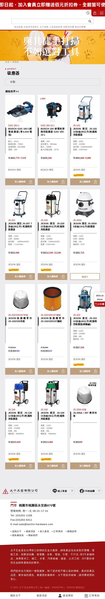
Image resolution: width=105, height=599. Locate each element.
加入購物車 (20, 182)
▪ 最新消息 (29, 531)
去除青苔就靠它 (31, 27)
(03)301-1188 (24, 515)
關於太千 (15, 595)
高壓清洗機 (68, 27)
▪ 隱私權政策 (17, 535)
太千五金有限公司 (17, 13)
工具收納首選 (55, 27)
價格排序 (12, 91)
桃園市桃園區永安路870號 (37, 505)
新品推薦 (18, 27)
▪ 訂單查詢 (57, 531)
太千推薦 (44, 27)
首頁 (7, 62)
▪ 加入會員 (43, 531)
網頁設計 (80, 587)
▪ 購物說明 (71, 531)
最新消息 (42, 595)
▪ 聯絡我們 (32, 535)
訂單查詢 (94, 595)
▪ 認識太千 (16, 531)
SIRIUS (71, 587)
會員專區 (68, 595)
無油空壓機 (80, 27)
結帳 (100, 304)
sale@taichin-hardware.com (36, 524)
